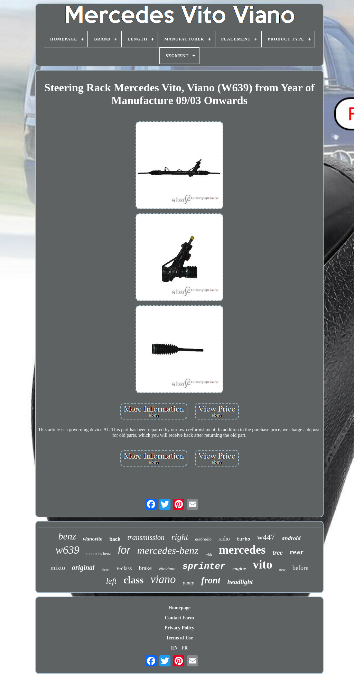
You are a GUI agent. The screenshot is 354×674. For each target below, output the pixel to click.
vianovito (93, 539)
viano (163, 579)
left (111, 580)
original (83, 567)
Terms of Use (179, 637)
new (282, 569)
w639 (67, 550)
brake (145, 568)
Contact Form (179, 617)
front (211, 580)
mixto (57, 567)
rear (297, 551)
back (114, 539)
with (208, 554)
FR (184, 647)
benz (67, 536)
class (133, 579)
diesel (106, 570)
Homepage (179, 607)
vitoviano (167, 568)
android (291, 538)
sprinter (204, 566)
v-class (124, 568)
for (124, 550)
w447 (266, 537)
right (179, 537)
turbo (243, 539)
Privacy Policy (179, 627)
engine (239, 568)
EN (174, 647)
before (300, 567)
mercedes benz (98, 553)
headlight (240, 581)
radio (224, 539)
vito (262, 564)
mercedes (242, 549)
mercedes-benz (167, 550)
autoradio (203, 539)
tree (277, 552)
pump (188, 582)
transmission (145, 537)
